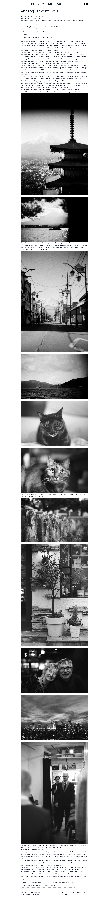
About (41, 4)
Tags (59, 4)
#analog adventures (48, 26)
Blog (50, 4)
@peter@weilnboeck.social (31, 894)
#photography (29, 26)
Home (32, 4)
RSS (66, 894)
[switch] (86, 4)
